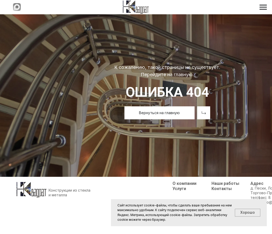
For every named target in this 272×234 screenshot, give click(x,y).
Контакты (221, 188)
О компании (184, 183)
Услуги (179, 188)
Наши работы (225, 183)
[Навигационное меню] (263, 7)
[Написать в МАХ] (17, 9)
